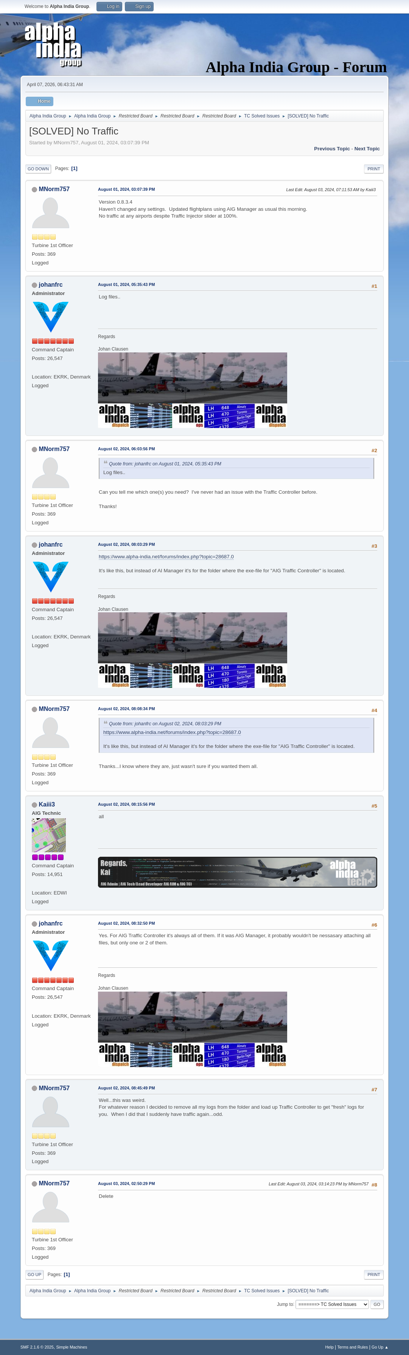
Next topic (367, 148)
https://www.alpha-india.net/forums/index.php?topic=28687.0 (166, 556)
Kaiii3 (47, 804)
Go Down (38, 169)
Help (329, 1347)
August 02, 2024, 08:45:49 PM (126, 1088)
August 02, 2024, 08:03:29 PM (126, 544)
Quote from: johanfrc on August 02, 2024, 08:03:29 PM (165, 723)
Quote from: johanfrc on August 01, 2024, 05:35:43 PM (165, 464)
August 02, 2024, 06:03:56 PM (126, 449)
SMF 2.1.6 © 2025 (37, 1347)
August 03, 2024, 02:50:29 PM (126, 1183)
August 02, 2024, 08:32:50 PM (126, 923)
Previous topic (332, 148)
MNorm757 (54, 189)
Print (373, 169)
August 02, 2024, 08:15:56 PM (126, 804)
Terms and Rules (352, 1347)
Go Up (34, 1274)
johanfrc (51, 284)
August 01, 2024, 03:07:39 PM (126, 189)
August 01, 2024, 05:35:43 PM (126, 284)
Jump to (285, 1304)
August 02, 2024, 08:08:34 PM (126, 708)
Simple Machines (71, 1347)
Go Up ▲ (380, 1347)
